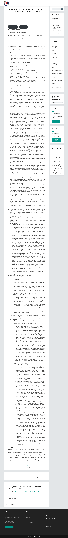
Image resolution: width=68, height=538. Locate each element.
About (14, 1)
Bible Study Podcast (42, 1)
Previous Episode (13, 27)
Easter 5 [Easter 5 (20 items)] (53, 156)
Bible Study (30, 465)
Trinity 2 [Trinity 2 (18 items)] (59, 172)
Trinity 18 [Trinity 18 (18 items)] (57, 173)
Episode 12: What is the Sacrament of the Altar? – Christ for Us (26, 491)
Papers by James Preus (50, 518)
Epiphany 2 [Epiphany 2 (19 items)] (57, 156)
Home (11, 1)
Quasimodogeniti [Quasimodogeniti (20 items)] (54, 166)
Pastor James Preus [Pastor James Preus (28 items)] (56, 165)
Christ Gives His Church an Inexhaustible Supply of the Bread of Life (37, 476)
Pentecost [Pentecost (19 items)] (61, 165)
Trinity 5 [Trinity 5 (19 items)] (53, 173)
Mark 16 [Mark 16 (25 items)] (58, 160)
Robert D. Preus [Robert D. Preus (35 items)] (57, 168)
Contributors (20, 1)
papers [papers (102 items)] (56, 162)
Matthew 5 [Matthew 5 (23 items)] (61, 160)
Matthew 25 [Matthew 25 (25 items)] (53, 162)
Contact (49, 1)
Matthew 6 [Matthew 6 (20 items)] (53, 161)
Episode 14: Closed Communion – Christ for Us (23, 495)
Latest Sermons (29, 1)
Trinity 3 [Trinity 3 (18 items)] (61, 172)
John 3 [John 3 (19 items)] (61, 157)
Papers (35, 1)
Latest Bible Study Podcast (57, 1)
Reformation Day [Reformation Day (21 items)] (58, 166)
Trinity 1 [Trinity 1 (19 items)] (57, 172)
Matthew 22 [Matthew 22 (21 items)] (59, 161)
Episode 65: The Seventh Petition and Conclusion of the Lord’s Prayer (56, 32)
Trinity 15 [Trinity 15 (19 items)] (55, 173)
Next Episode (23, 27)
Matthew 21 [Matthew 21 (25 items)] (56, 161)
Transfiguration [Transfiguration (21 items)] (54, 172)
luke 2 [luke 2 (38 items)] (54, 160)
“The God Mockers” (55, 25)
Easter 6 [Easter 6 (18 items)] (55, 156)
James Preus (30, 14)
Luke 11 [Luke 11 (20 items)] (56, 160)
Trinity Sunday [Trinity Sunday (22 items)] (60, 173)
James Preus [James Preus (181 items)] (57, 157)
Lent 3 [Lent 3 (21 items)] (52, 160)
